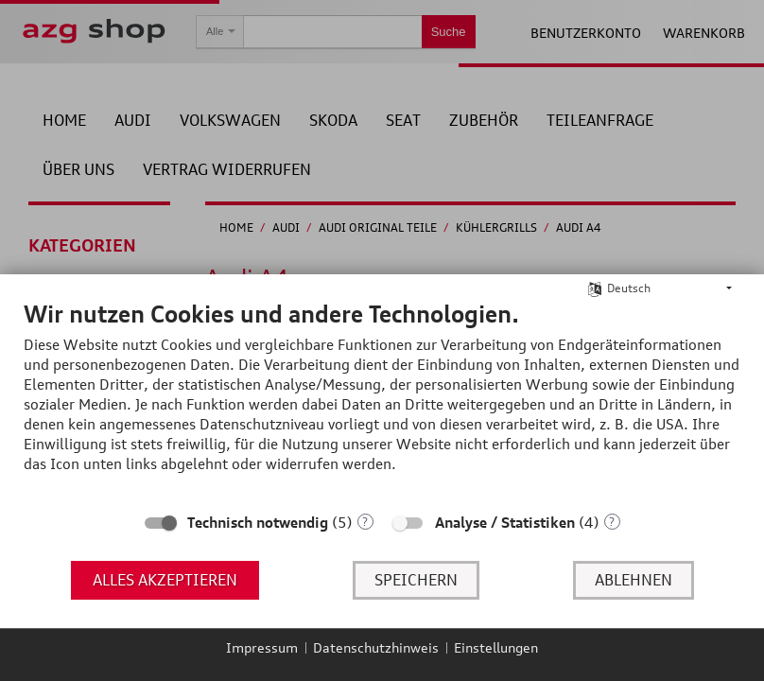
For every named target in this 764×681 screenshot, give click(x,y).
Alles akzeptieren (165, 579)
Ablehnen (633, 579)
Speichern (416, 579)
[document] (382, 400)
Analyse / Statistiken (505, 523)
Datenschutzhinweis (376, 647)
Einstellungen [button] (496, 647)
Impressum (262, 647)
